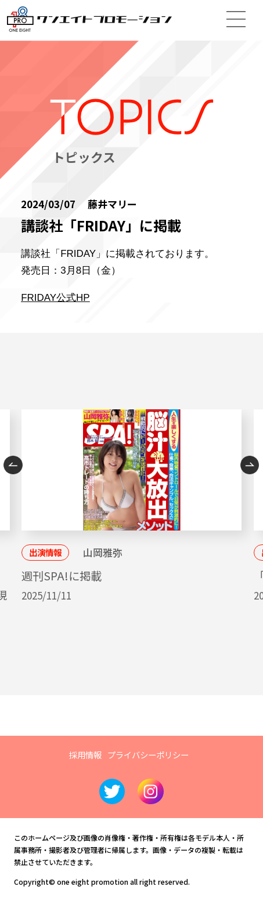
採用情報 (85, 755)
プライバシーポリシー (148, 755)
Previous (13, 465)
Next (250, 465)
